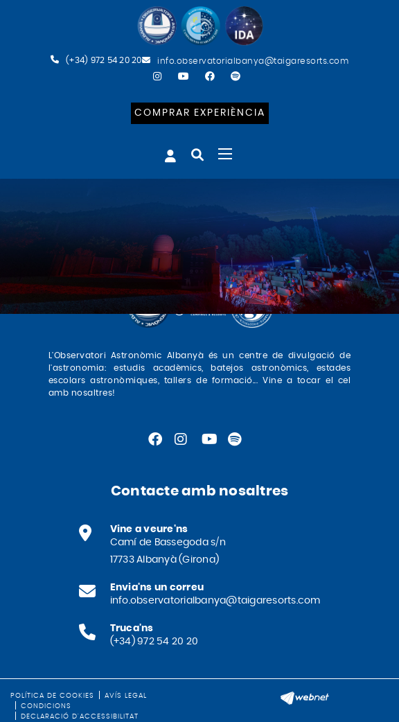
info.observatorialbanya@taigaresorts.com (252, 61)
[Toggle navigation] (225, 153)
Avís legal (126, 695)
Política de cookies (52, 695)
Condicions (46, 706)
